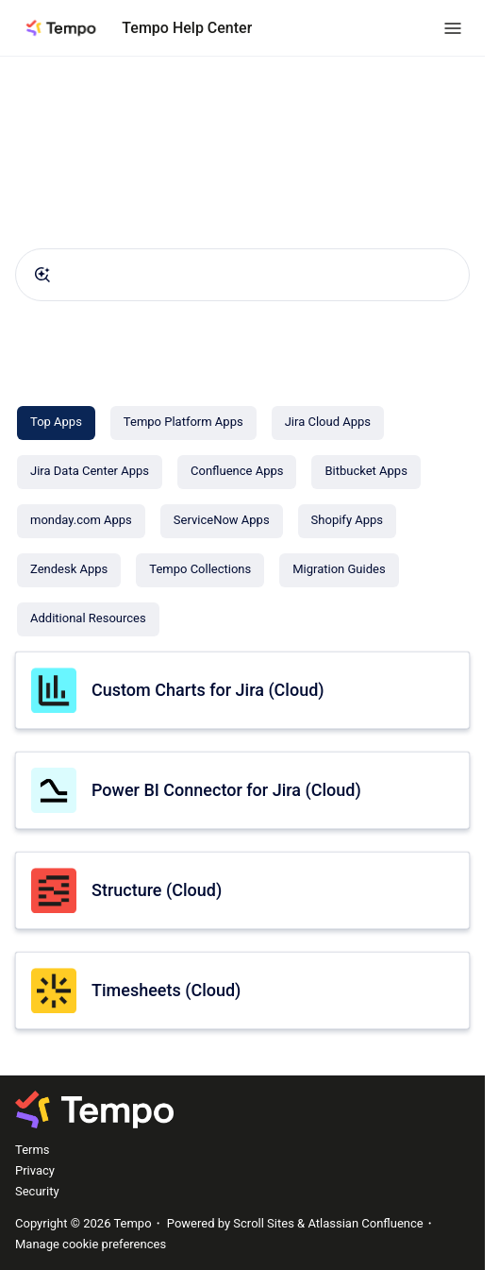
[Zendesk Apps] (69, 570)
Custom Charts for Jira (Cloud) (207, 690)
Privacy (35, 1170)
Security (37, 1191)
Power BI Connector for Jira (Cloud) (226, 790)
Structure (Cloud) (156, 890)
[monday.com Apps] (81, 521)
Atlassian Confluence (365, 1223)
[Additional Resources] (88, 619)
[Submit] (42, 275)
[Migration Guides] (338, 570)
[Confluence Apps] (236, 472)
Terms (32, 1150)
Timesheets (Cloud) (166, 990)
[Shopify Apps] (347, 521)
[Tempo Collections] (200, 570)
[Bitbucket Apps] (365, 472)
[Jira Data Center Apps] (89, 472)
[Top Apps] (56, 423)
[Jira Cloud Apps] (328, 423)
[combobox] (242, 274)
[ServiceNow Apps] (221, 521)
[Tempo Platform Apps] (183, 423)
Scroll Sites (263, 1223)
